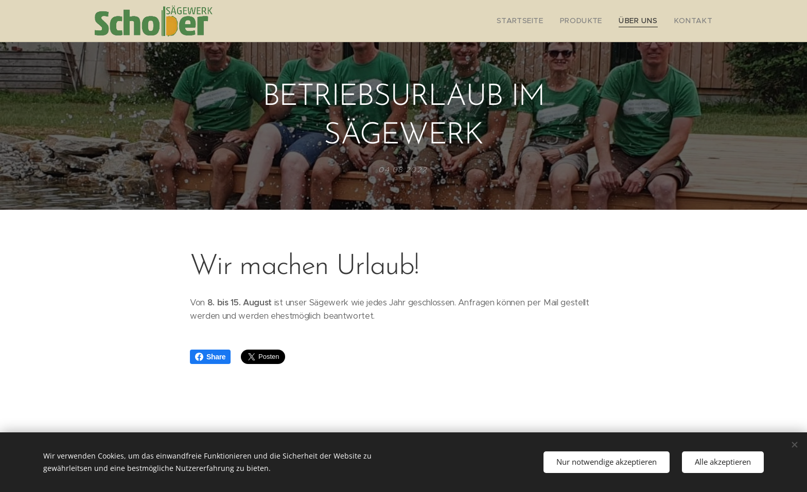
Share (210, 357)
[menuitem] (537, 21)
